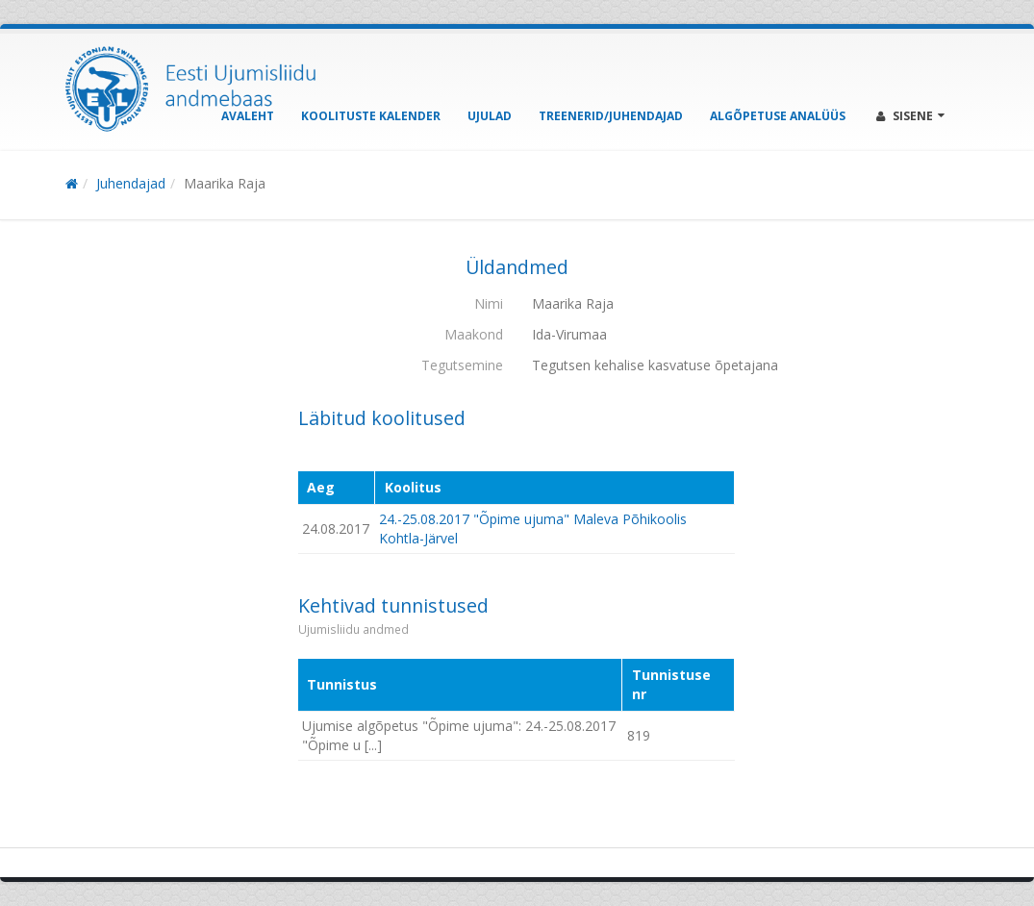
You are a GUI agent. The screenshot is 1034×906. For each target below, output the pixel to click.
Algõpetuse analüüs (777, 116)
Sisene (910, 116)
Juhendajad (130, 183)
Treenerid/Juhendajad (611, 116)
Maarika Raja (224, 183)
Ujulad (489, 116)
